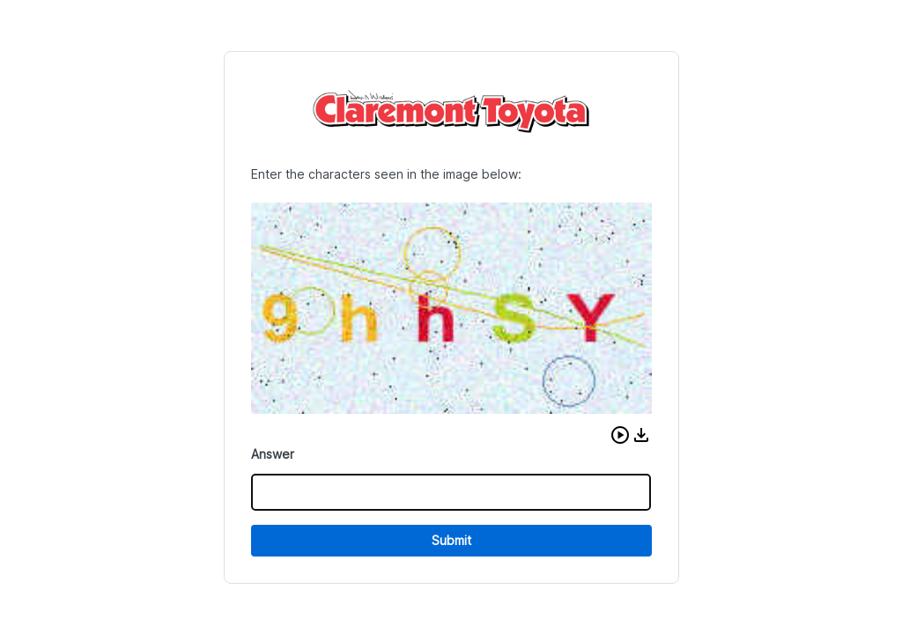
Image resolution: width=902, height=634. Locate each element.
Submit (451, 540)
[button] (620, 435)
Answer (272, 453)
